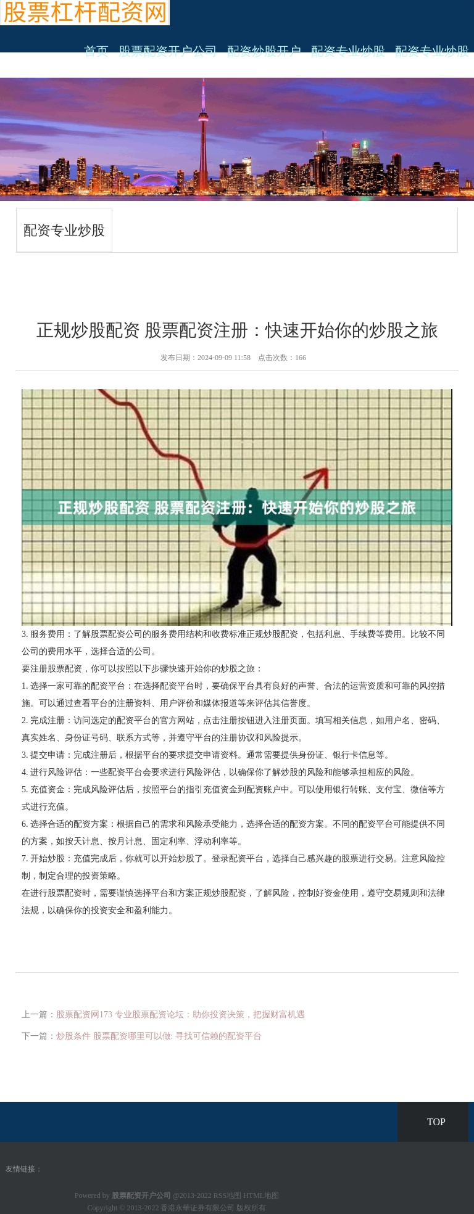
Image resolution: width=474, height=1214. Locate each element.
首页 (96, 51)
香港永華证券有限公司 (197, 1208)
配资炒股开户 (264, 51)
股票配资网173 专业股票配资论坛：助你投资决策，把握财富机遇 (180, 1014)
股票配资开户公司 (167, 51)
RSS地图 (227, 1195)
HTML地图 (261, 1195)
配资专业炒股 (348, 51)
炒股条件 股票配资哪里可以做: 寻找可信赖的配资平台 (159, 1036)
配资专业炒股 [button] (432, 51)
